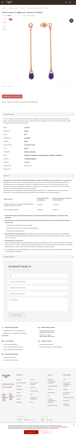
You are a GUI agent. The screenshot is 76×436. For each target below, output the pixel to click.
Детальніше (5, 335)
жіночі (26, 148)
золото (26, 131)
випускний (34, 155)
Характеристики (9, 114)
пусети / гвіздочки (29, 151)
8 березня (27, 155)
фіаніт (26, 141)
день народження (43, 155)
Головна (4, 8)
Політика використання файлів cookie (49, 428)
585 (25, 134)
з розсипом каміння (30, 158)
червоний (27, 138)
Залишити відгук (9, 256)
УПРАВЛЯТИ (45, 432)
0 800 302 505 (8, 384)
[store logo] (34, 2)
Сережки (22, 8)
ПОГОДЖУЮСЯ (31, 432)
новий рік (52, 155)
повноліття (59, 155)
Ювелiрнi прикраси (13, 8)
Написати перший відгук (29, 15)
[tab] (38, 114)
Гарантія (6, 175)
